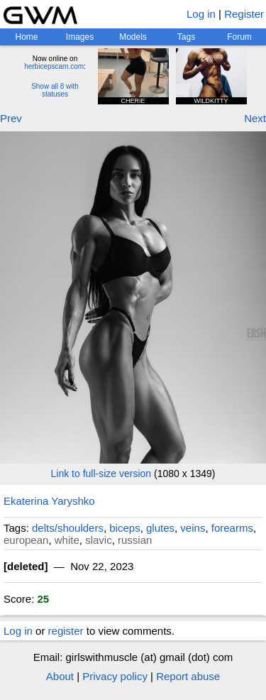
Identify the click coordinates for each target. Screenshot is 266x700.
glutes (160, 528)
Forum (239, 37)
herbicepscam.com (54, 66)
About (60, 676)
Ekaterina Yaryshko (49, 501)
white (67, 540)
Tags (186, 37)
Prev (11, 118)
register (66, 631)
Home (26, 37)
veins (192, 528)
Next (255, 118)
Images (80, 37)
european (26, 540)
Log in (201, 14)
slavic (98, 540)
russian (135, 540)
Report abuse (188, 676)
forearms (232, 528)
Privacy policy (115, 676)
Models (133, 37)
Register (244, 14)
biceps (124, 528)
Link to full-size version (101, 473)
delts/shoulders (68, 528)
